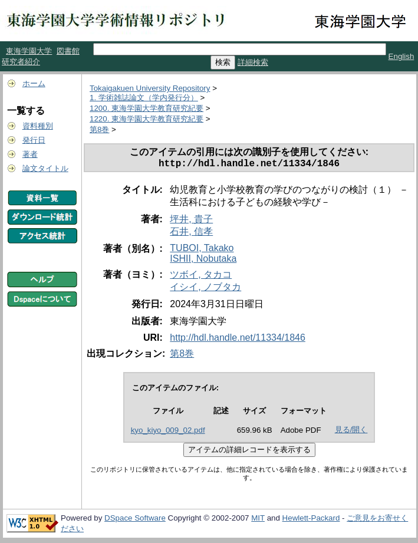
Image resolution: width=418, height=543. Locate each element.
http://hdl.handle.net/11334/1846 (237, 340)
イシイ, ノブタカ (205, 289)
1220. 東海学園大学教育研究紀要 (146, 118)
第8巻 (99, 129)
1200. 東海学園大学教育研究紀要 (146, 108)
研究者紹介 (21, 61)
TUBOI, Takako (201, 250)
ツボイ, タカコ (201, 277)
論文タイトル (45, 168)
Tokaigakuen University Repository (150, 88)
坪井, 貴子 (191, 221)
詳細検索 (253, 62)
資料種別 (37, 125)
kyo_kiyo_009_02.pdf (168, 432)
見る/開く (351, 431)
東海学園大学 (29, 51)
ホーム (33, 83)
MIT (258, 520)
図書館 (68, 51)
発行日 (33, 140)
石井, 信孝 (191, 234)
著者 (30, 154)
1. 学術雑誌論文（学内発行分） (144, 97)
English (401, 56)
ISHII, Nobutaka (203, 261)
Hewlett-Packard (311, 520)
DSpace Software (135, 520)
